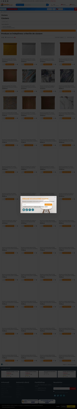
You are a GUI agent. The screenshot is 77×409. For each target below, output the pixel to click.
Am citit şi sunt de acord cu (35, 206)
